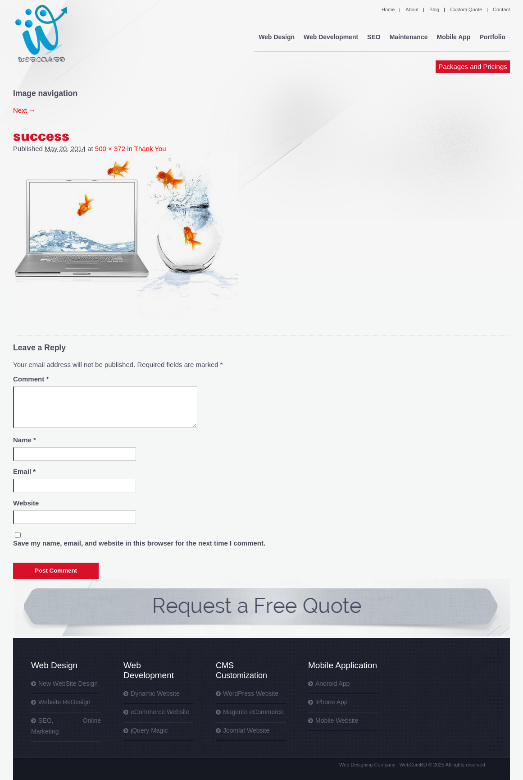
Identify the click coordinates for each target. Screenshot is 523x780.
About (411, 9)
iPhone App (331, 702)
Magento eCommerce (253, 712)
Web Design (277, 37)
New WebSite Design (68, 683)
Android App (332, 683)
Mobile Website (336, 720)
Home (388, 9)
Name (24, 440)
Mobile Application (342, 665)
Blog (434, 9)
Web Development (331, 37)
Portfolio (492, 37)
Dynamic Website (155, 693)
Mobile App (454, 37)
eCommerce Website (160, 712)
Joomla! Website (246, 730)
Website (26, 503)
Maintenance (409, 37)
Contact (501, 9)
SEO (374, 37)
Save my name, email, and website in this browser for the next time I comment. (139, 543)
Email (24, 471)
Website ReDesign (64, 702)
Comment (31, 379)
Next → (24, 110)
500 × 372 (110, 148)
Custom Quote (466, 9)
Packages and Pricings (472, 66)
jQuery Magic (149, 730)
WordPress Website (250, 693)
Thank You (150, 148)
